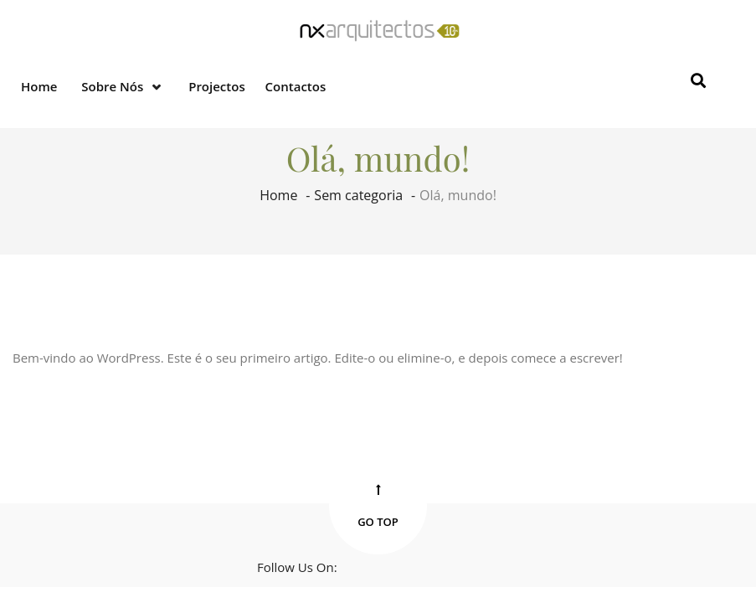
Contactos (296, 86)
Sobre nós (112, 86)
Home (39, 86)
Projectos (216, 86)
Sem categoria (358, 195)
